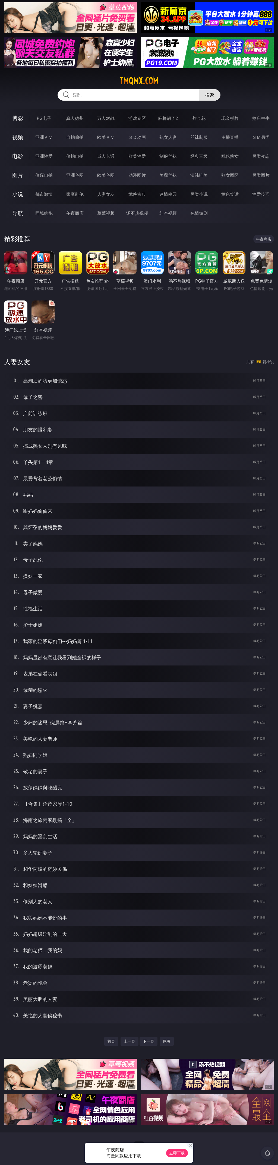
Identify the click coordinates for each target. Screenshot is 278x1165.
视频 (17, 137)
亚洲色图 (75, 175)
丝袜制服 (199, 137)
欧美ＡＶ (106, 137)
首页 (111, 1041)
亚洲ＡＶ (44, 137)
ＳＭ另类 (261, 137)
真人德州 (75, 118)
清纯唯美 (199, 175)
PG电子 (44, 118)
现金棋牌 (230, 118)
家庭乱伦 (75, 194)
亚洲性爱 (44, 156)
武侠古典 (137, 194)
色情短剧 (199, 213)
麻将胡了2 (168, 118)
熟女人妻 (168, 137)
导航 (17, 213)
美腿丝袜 (168, 175)
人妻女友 (106, 194)
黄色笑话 (230, 194)
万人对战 (106, 118)
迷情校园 (168, 194)
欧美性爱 (137, 156)
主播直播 (230, 137)
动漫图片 (137, 175)
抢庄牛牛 (261, 118)
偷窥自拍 (44, 175)
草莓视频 (106, 213)
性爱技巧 (261, 194)
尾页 (166, 1041)
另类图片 (261, 175)
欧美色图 (106, 175)
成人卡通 (106, 156)
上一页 (129, 1041)
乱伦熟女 (230, 156)
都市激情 (44, 194)
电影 (17, 156)
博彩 (17, 118)
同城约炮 (44, 213)
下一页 (148, 1041)
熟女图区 (230, 175)
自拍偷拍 (75, 137)
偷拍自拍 (75, 156)
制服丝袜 (168, 156)
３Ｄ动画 (137, 137)
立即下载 (177, 1153)
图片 (17, 175)
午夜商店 (75, 213)
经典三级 (199, 156)
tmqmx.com (139, 81)
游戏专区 (137, 118)
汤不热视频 (137, 213)
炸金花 (199, 118)
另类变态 (261, 156)
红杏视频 (168, 213)
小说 (17, 194)
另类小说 (199, 194)
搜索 (209, 95)
